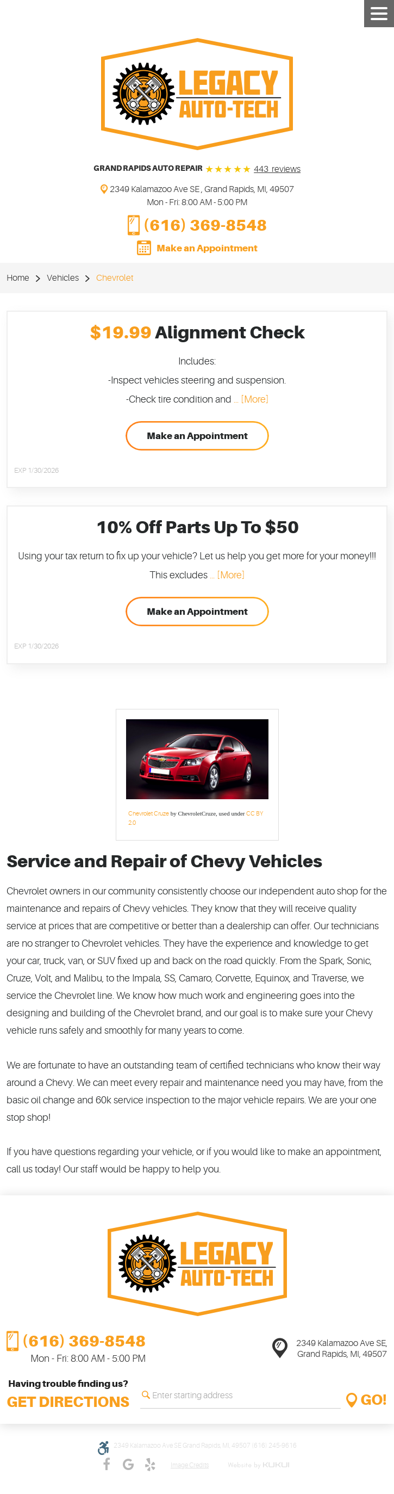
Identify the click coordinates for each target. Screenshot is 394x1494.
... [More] (250, 399)
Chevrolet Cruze (148, 813)
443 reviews (277, 169)
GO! (373, 1400)
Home (18, 278)
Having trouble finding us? (68, 1395)
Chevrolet (115, 278)
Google (128, 1464)
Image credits (190, 1465)
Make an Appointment (207, 248)
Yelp (150, 1464)
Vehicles (63, 278)
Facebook (106, 1464)
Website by (260, 1465)
